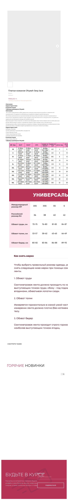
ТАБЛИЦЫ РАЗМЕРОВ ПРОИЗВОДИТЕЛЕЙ (19, 100)
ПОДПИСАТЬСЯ (50, 485)
